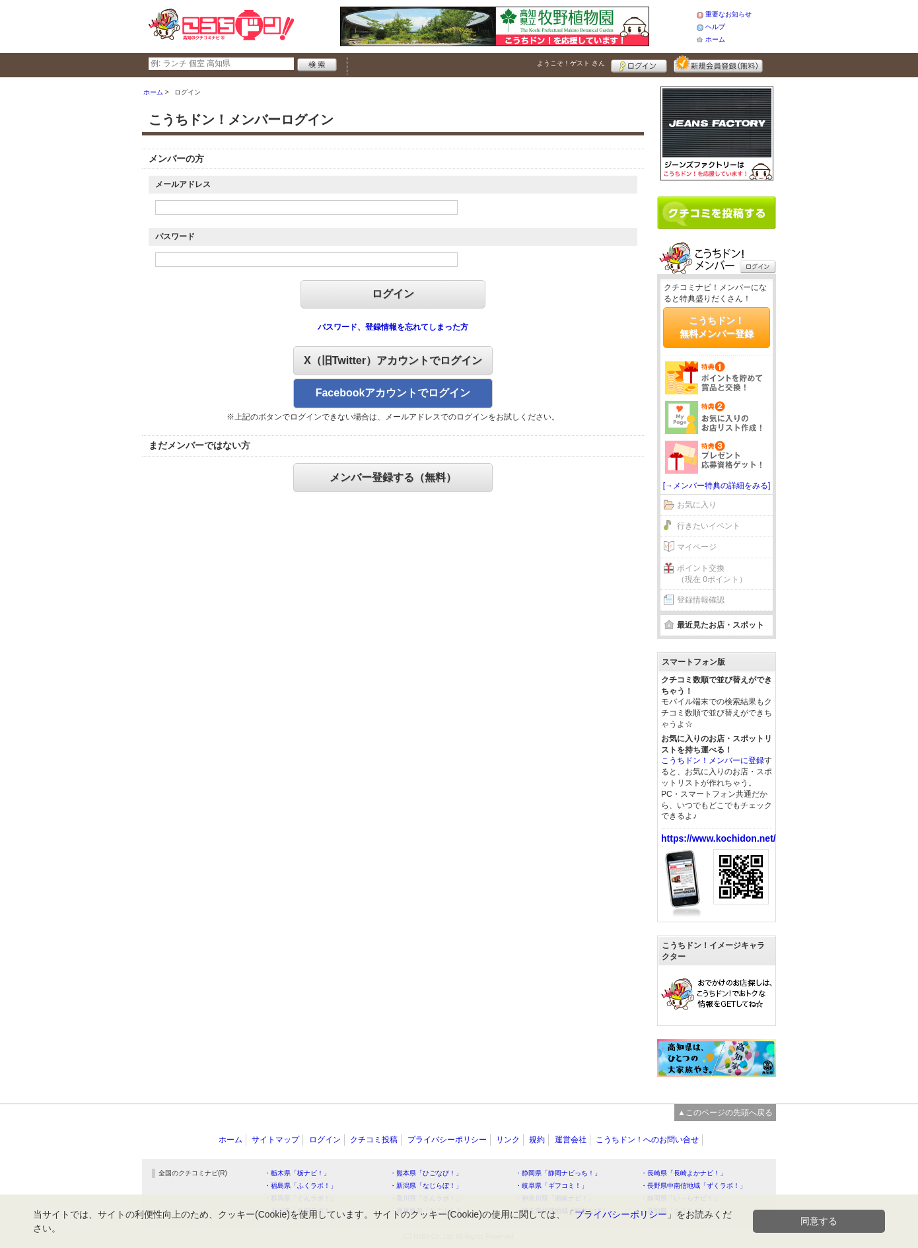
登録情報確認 (700, 600)
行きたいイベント (708, 526)
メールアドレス (183, 184)
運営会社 (570, 1139)
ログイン (639, 64)
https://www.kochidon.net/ (718, 838)
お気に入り (697, 504)
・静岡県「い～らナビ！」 (680, 1198)
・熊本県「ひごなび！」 (426, 1173)
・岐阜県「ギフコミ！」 (551, 1185)
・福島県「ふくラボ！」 (300, 1185)
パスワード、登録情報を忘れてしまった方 (393, 327)
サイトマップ (275, 1139)
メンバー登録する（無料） (393, 477)
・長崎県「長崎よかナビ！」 (683, 1173)
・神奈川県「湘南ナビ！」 (554, 1198)
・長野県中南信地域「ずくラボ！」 (693, 1185)
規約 (537, 1139)
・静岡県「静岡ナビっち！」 (558, 1173)
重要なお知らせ (728, 14)
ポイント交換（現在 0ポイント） (712, 574)
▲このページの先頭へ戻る (725, 1112)
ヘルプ (715, 26)
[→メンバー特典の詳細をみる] (717, 485)
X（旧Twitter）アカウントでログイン (393, 360)
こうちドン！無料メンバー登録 (717, 327)
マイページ (697, 547)
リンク (508, 1139)
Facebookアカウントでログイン (393, 392)
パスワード (175, 236)
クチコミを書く (716, 212)
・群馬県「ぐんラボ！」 (300, 1198)
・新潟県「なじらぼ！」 (426, 1185)
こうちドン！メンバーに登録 (712, 760)
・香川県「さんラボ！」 (426, 1198)
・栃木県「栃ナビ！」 (297, 1173)
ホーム (715, 39)
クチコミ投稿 (374, 1139)
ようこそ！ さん (571, 63)
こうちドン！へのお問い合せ (647, 1139)
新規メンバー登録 (718, 64)
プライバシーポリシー (447, 1139)
